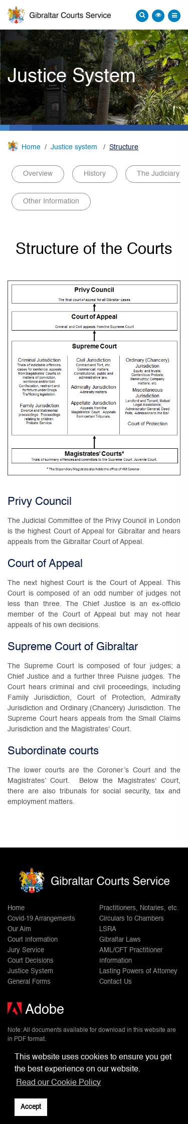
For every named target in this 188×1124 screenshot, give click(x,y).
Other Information (51, 201)
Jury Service (26, 950)
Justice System (30, 971)
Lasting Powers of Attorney (138, 971)
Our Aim (19, 929)
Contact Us (115, 982)
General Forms (29, 982)
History (95, 173)
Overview (38, 173)
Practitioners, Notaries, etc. (139, 908)
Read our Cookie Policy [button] (58, 1083)
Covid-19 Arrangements (41, 919)
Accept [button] (31, 1107)
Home (31, 147)
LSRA (107, 929)
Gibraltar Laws (120, 940)
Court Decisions (31, 961)
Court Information (33, 940)
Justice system (75, 147)
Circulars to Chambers (131, 919)
